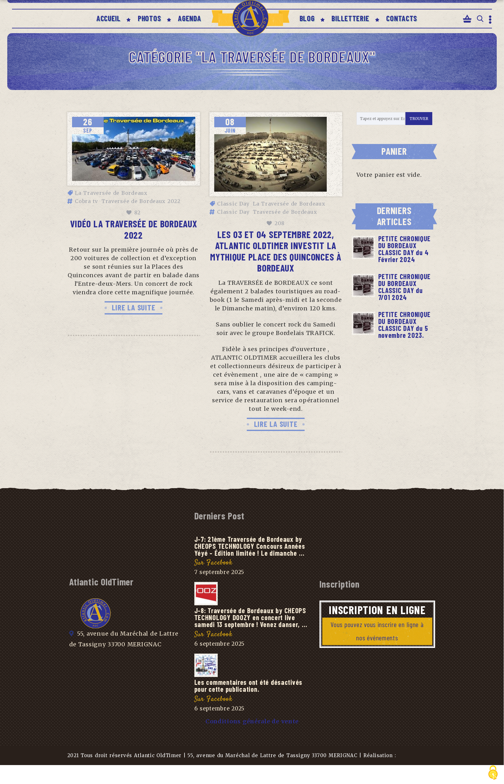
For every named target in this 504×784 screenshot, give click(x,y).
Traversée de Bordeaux (285, 211)
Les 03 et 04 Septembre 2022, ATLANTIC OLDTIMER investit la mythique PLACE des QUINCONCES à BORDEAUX (275, 251)
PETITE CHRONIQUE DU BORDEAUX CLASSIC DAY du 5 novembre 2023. (404, 324)
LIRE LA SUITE (133, 307)
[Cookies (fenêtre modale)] (493, 773)
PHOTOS (149, 18)
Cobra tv (86, 201)
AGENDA (189, 18)
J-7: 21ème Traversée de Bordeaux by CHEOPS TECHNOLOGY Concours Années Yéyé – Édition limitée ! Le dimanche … (249, 546)
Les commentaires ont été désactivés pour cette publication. (248, 685)
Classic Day (233, 203)
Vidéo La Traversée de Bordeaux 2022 (133, 229)
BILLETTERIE (350, 18)
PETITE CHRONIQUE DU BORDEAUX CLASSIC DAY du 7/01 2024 (404, 287)
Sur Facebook (213, 563)
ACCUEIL (108, 18)
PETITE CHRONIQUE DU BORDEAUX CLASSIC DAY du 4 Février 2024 (404, 249)
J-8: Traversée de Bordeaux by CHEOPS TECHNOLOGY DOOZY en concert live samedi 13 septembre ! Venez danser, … (250, 617)
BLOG (307, 18)
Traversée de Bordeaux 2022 (140, 201)
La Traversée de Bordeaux (111, 192)
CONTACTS (401, 18)
